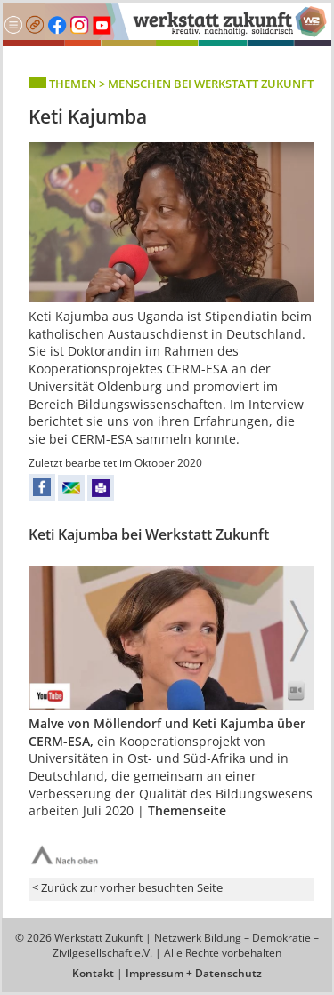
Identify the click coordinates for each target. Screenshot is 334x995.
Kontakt (93, 973)
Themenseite (187, 810)
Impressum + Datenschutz (194, 973)
